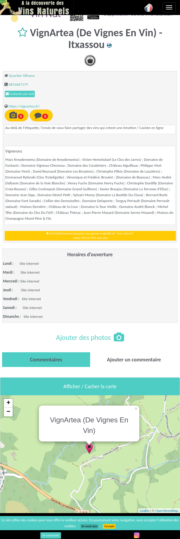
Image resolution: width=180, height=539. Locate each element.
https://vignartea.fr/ (24, 106)
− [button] (8, 412)
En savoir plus (89, 526)
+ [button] (8, 403)
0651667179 (18, 84)
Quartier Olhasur (22, 75)
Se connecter (50, 535)
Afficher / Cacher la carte (90, 386)
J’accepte (109, 526)
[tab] (46, 359)
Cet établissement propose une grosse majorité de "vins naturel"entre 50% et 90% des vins (90, 236)
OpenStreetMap (166, 510)
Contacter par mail (20, 94)
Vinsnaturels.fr (37, 7)
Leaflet (144, 510)
